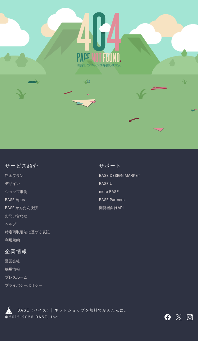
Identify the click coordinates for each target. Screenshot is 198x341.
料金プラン (14, 175)
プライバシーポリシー (23, 285)
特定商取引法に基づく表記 (27, 232)
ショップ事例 (16, 191)
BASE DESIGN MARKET (119, 175)
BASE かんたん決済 (21, 207)
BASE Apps (15, 199)
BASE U (105, 183)
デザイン (12, 183)
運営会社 (12, 261)
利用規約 (12, 240)
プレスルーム (16, 277)
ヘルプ (10, 224)
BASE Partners (111, 199)
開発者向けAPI (111, 207)
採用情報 (12, 269)
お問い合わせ (16, 215)
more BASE (109, 191)
